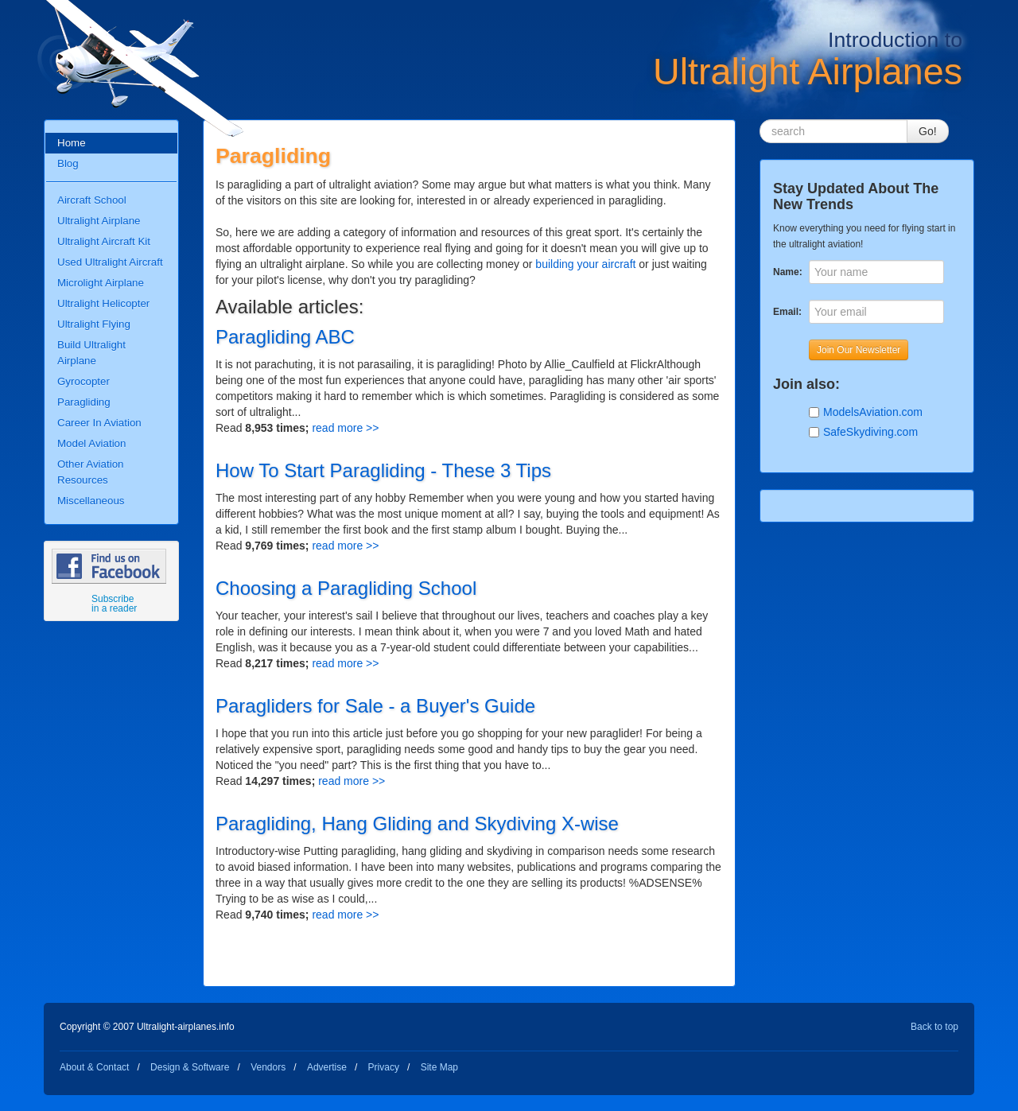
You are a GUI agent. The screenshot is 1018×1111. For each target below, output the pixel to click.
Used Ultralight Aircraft (110, 262)
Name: (787, 272)
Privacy (383, 1067)
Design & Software (189, 1067)
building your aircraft (585, 264)
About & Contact (94, 1067)
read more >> (345, 427)
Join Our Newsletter (858, 349)
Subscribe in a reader (114, 603)
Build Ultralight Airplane (91, 353)
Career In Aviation (99, 423)
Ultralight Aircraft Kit (103, 241)
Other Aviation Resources (90, 472)
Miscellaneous (90, 501)
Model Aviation (91, 443)
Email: (787, 311)
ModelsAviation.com (873, 412)
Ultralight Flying (93, 324)
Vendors (268, 1067)
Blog (68, 163)
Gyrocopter (83, 381)
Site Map (439, 1067)
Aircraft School (91, 200)
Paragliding (84, 402)
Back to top (934, 1026)
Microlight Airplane (100, 283)
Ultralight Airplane (98, 221)
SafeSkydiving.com (870, 431)
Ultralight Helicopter (103, 303)
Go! (928, 131)
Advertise (327, 1067)
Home (71, 143)
